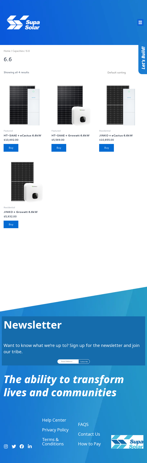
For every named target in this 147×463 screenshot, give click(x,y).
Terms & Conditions (53, 441)
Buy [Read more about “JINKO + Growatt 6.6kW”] (11, 224)
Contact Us (89, 434)
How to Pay (89, 444)
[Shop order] (124, 72)
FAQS (83, 424)
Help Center (54, 420)
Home (7, 51)
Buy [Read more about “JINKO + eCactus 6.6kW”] (106, 148)
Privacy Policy (55, 430)
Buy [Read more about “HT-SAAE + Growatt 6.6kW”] (58, 148)
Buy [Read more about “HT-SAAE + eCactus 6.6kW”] (11, 148)
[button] (140, 22)
